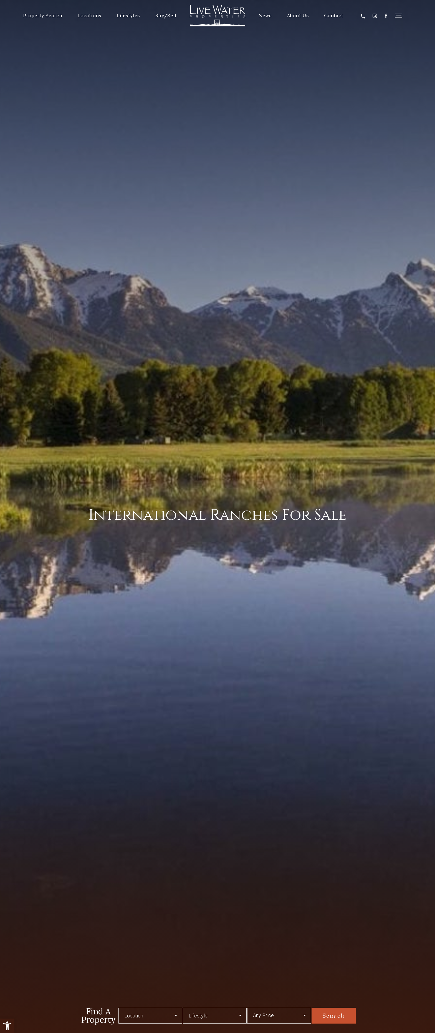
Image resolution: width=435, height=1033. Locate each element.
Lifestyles (128, 15)
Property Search (42, 15)
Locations (89, 15)
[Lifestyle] (215, 1016)
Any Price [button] (263, 1015)
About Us (298, 15)
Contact (333, 15)
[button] (7, 1026)
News (265, 15)
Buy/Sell (165, 15)
